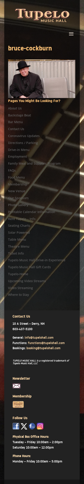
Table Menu (17, 239)
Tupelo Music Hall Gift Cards (29, 267)
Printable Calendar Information (31, 212)
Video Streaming (20, 288)
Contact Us (16, 129)
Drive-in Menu (19, 150)
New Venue (16, 191)
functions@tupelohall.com (46, 343)
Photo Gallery (18, 205)
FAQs (12, 170)
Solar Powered (19, 232)
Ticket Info (16, 253)
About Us (15, 108)
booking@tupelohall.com (43, 348)
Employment (17, 156)
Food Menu (16, 177)
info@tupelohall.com (39, 337)
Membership (17, 184)
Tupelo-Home (18, 274)
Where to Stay (18, 294)
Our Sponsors (18, 198)
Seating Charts (19, 225)
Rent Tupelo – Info (21, 219)
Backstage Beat (19, 115)
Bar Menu (15, 122)
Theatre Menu (18, 246)
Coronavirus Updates (24, 136)
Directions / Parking (23, 143)
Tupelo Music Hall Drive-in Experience (36, 260)
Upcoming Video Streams (27, 281)
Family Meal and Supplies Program (34, 163)
